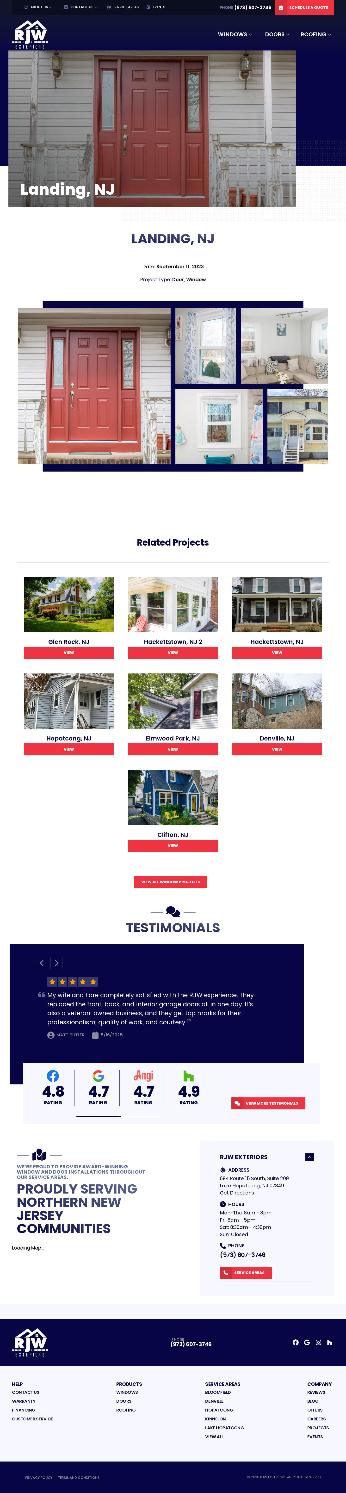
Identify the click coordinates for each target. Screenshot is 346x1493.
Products (129, 1384)
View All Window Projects (170, 882)
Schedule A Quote (301, 7)
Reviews (316, 1392)
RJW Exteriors (267, 1157)
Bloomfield (218, 1392)
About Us (36, 7)
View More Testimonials (264, 1103)
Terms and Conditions (78, 1477)
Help (17, 1384)
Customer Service (32, 1419)
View (69, 652)
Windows (232, 34)
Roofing (313, 34)
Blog (313, 1401)
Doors (274, 34)
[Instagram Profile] (318, 1342)
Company (319, 1384)
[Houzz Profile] (330, 1342)
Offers (315, 1410)
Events (155, 7)
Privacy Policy (38, 1477)
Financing (23, 1410)
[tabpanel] (173, 386)
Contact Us (78, 7)
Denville (214, 1401)
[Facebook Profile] (295, 1342)
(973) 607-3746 (242, 1255)
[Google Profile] (307, 1342)
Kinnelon (215, 1419)
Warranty (23, 1401)
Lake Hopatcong (224, 1428)
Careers (316, 1419)
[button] (98, 1116)
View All (214, 1437)
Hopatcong (219, 1410)
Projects (318, 1428)
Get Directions (237, 1192)
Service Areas (123, 7)
